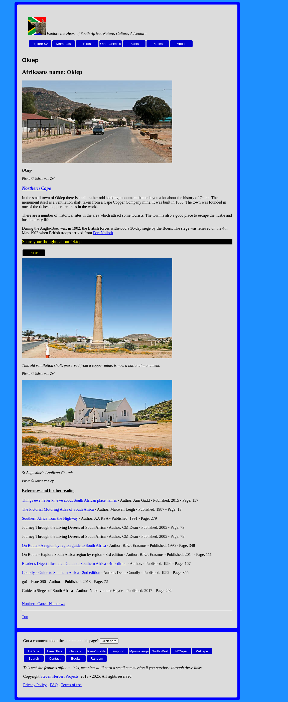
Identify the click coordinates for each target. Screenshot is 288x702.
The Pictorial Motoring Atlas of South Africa (58, 509)
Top (25, 617)
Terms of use (71, 685)
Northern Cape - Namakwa (43, 603)
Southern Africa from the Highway (50, 518)
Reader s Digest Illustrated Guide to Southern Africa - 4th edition (74, 563)
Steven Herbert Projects (59, 676)
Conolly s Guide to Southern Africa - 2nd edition (61, 572)
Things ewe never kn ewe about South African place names (69, 500)
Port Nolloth (103, 233)
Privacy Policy (35, 685)
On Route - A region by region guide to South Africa (64, 545)
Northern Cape (36, 188)
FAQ (54, 685)
